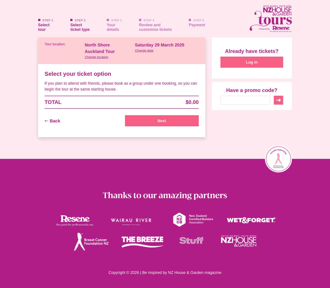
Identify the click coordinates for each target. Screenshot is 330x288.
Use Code (278, 100)
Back (52, 120)
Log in (252, 62)
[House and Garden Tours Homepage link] (252, 18)
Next (162, 121)
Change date (144, 50)
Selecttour (46, 25)
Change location (96, 57)
